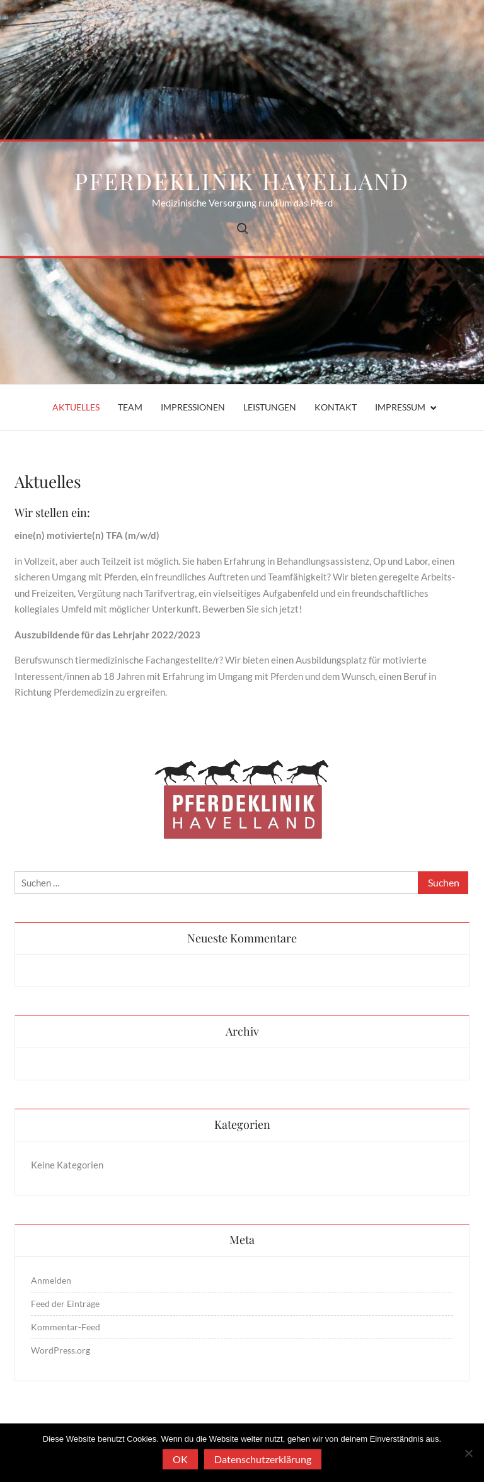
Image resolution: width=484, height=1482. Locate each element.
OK (180, 1459)
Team (130, 407)
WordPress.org (60, 1350)
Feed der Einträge (65, 1303)
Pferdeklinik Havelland (242, 181)
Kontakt (335, 407)
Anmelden (51, 1280)
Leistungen (269, 407)
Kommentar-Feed (65, 1326)
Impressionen (193, 407)
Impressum (400, 407)
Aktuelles (76, 407)
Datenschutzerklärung (262, 1459)
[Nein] (468, 1453)
